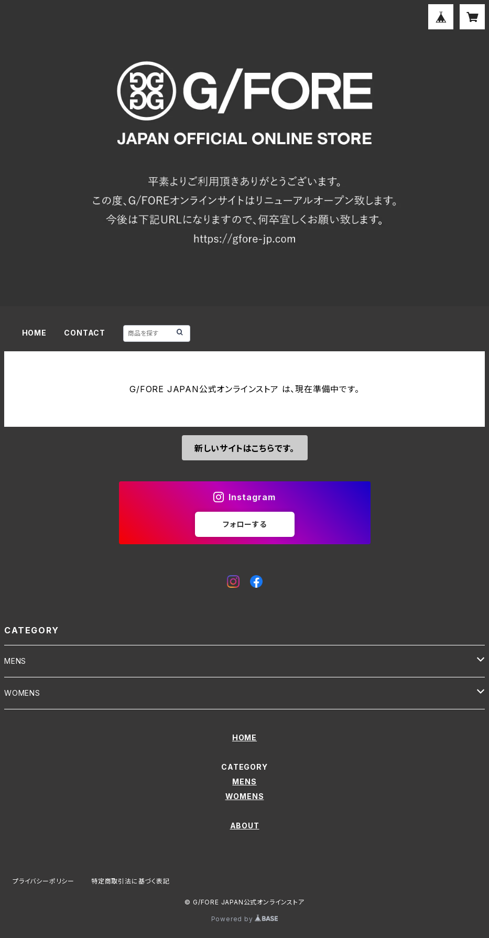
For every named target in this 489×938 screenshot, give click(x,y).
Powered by (244, 919)
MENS (15, 660)
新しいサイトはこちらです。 (244, 448)
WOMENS (22, 692)
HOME (34, 332)
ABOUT (244, 825)
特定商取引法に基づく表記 (130, 881)
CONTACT (84, 332)
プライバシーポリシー (43, 881)
